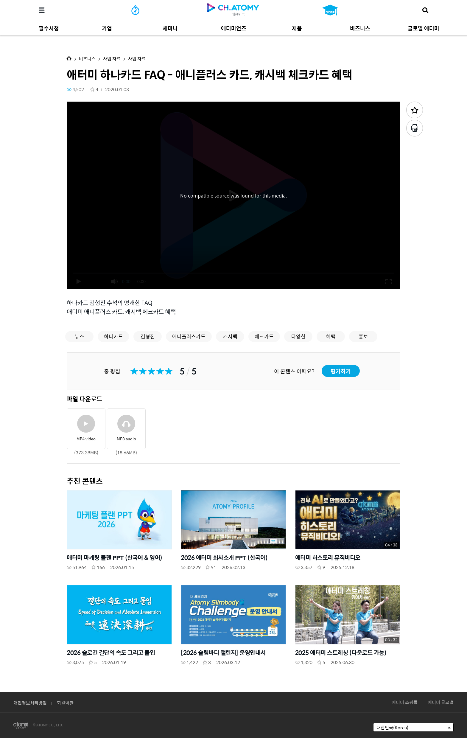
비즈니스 (87, 58)
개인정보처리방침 (30, 702)
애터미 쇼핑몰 (405, 702)
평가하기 (341, 371)
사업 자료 (112, 58)
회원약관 (65, 702)
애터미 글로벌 (441, 702)
